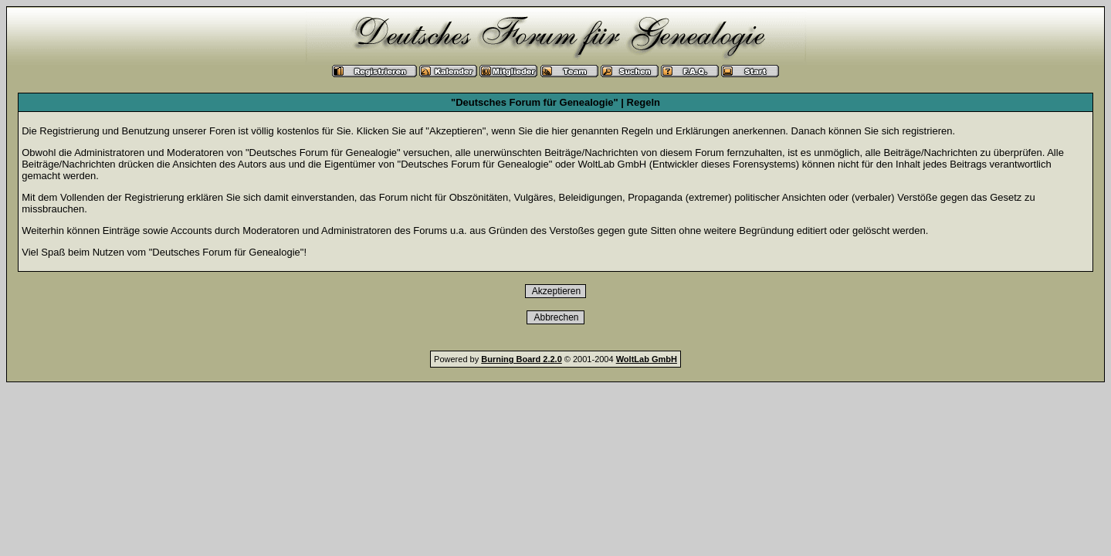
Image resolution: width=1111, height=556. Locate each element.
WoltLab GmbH (646, 359)
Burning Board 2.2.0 (521, 359)
